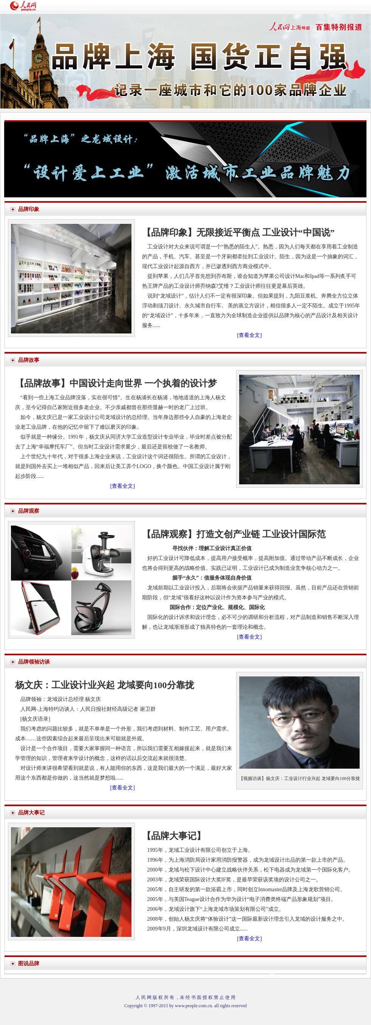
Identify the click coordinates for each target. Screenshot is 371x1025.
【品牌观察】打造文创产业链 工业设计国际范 (234, 534)
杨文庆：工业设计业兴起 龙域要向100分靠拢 (104, 685)
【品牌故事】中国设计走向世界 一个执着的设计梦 (116, 383)
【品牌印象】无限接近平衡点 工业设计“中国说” (238, 232)
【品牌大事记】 (174, 836)
